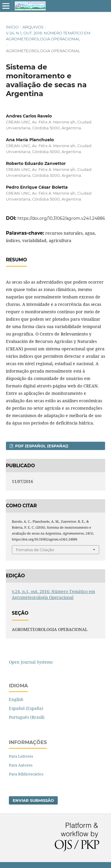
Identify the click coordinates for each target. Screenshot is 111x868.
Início (12, 27)
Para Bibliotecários (26, 774)
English (16, 699)
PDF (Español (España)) (41, 445)
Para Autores (21, 765)
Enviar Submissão (33, 800)
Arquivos (33, 27)
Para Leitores (21, 756)
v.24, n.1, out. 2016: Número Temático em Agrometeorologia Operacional (48, 36)
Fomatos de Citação (35, 549)
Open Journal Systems (31, 662)
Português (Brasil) (26, 717)
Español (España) (26, 708)
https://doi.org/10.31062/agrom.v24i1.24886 (61, 218)
